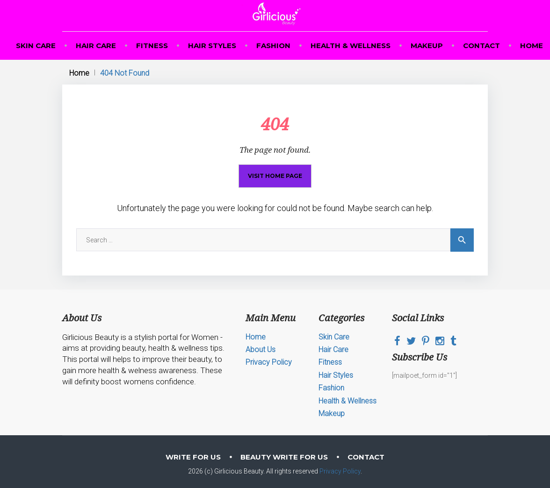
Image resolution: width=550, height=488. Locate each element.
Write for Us (193, 457)
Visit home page (275, 175)
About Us (260, 349)
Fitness (152, 45)
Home (531, 45)
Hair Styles (212, 45)
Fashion (273, 45)
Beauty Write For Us (284, 457)
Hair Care (96, 45)
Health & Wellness (351, 45)
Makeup (427, 45)
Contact (481, 45)
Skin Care (36, 45)
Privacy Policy (269, 362)
